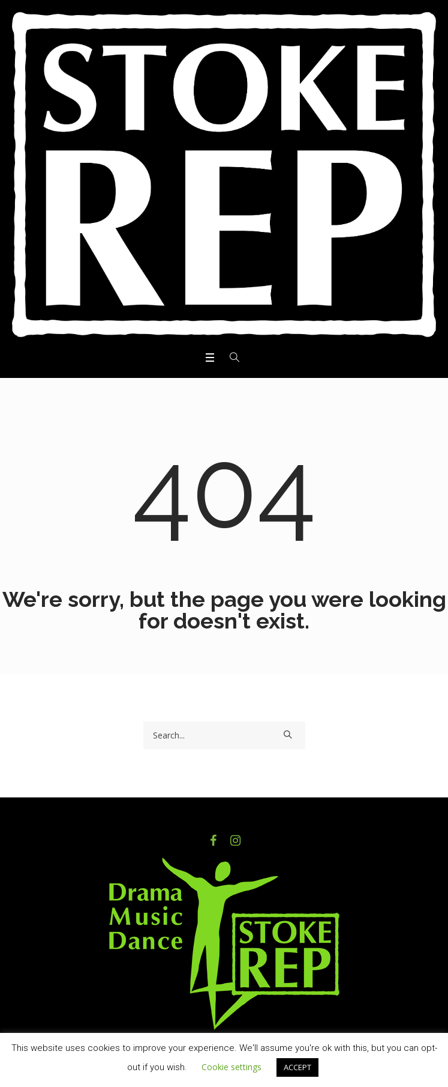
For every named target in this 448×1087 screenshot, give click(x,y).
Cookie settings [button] (231, 1067)
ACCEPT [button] (297, 1067)
